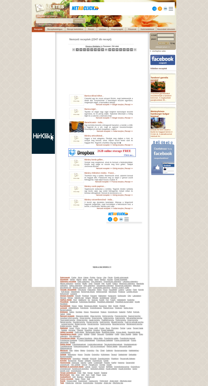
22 (124, 50)
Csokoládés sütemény (101, 288)
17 (106, 50)
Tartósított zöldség (97, 369)
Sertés (72, 280)
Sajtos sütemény (75, 286)
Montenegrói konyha (134, 324)
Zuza (104, 375)
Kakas (86, 278)
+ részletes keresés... (44, 24)
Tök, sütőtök (75, 365)
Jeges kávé (113, 381)
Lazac (129, 328)
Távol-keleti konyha (67, 320)
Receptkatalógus (54, 29)
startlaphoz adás (158, 51)
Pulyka (92, 278)
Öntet (102, 351)
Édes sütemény (84, 282)
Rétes (99, 290)
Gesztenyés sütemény (105, 286)
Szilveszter (122, 296)
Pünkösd (85, 296)
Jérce (80, 278)
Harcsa (84, 328)
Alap (71, 351)
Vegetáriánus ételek (68, 334)
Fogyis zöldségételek (87, 340)
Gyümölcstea (88, 383)
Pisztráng (115, 328)
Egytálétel (109, 334)
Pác (97, 351)
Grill (73, 377)
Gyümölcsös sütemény (112, 282)
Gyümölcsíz (135, 367)
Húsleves (118, 308)
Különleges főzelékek (87, 302)
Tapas (77, 379)
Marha (78, 280)
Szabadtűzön (65, 377)
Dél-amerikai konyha (134, 318)
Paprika (107, 363)
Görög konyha (118, 145)
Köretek (63, 361)
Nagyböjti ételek (134, 332)
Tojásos (103, 312)
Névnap (63, 298)
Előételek (64, 312)
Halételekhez (134, 351)
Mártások (64, 351)
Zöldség (88, 361)
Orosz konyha (85, 318)
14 (95, 50)
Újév (129, 296)
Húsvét (78, 296)
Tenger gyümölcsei (68, 373)
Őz (89, 300)
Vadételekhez (65, 353)
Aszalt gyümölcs (124, 369)
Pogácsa (121, 292)
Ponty (78, 328)
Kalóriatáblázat (147, 29)
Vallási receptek (66, 332)
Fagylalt (97, 284)
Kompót (102, 367)
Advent (88, 298)
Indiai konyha (118, 131)
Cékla (90, 363)
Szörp (134, 369)
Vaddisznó (82, 300)
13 (92, 50)
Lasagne (73, 294)
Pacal (98, 375)
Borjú (97, 280)
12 (88, 50)
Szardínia (88, 330)
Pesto (83, 379)
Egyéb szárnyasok (121, 278)
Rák (84, 373)
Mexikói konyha (117, 322)
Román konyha (92, 322)
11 (84, 50)
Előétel (86, 334)
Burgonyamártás (121, 351)
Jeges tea (107, 383)
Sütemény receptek (68, 282)
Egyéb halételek (107, 330)
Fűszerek (132, 29)
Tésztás (87, 355)
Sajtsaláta (132, 355)
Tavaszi (114, 355)
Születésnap (104, 298)
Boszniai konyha (118, 324)
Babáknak (74, 302)
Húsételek (64, 280)
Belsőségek (65, 375)
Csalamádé (98, 363)
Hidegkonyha (65, 359)
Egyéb (101, 300)
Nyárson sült (90, 377)
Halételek (64, 328)
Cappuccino (93, 381)
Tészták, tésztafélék (68, 290)
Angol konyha (132, 320)
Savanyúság (65, 363)
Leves (71, 328)
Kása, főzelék (126, 334)
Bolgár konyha (117, 105)
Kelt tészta (65, 292)
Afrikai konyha (82, 320)
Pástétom (115, 359)
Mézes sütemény (66, 284)
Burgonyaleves (66, 310)
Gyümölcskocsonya (121, 367)
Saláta (135, 334)
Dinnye (84, 365)
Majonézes (72, 355)
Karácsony (112, 296)
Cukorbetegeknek (79, 344)
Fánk (135, 290)
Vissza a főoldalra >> (94, 46)
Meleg (82, 351)
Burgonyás (72, 361)
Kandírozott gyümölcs (80, 369)
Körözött (93, 359)
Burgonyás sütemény (123, 286)
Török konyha (120, 320)
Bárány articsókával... (94, 136)
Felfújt (129, 312)
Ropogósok (94, 312)
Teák (62, 383)
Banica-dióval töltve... (94, 96)
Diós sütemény (89, 286)
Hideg (76, 351)
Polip (79, 373)
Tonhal (122, 328)
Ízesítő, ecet (65, 371)
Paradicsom (93, 365)
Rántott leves (108, 308)
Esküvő (113, 298)
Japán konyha (94, 320)
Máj (72, 375)
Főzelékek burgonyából (124, 302)
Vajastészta (75, 292)
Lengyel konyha (67, 324)
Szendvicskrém (104, 359)
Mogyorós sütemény (127, 284)
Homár (90, 373)
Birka (85, 280)
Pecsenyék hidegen (127, 359)
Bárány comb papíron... (95, 186)
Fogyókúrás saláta (111, 338)
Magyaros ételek (82, 316)
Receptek (38, 29)
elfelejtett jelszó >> (163, 47)
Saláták (64, 330)
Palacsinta (91, 290)
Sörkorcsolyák (101, 292)
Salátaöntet (122, 355)
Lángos (128, 290)
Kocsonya (103, 306)
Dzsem (94, 367)
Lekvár (87, 367)
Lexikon (102, 29)
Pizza (105, 290)
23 (128, 50)
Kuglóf (108, 284)
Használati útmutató (166, 29)
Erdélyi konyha (66, 326)
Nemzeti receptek (80, 39)
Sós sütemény (96, 282)
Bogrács (80, 377)
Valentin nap (79, 298)
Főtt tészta (82, 290)
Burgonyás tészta (88, 292)
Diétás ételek (65, 344)
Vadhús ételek (66, 300)
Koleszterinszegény (81, 346)
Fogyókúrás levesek (127, 338)
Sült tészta (113, 292)
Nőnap (70, 298)
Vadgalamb (121, 300)
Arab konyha (120, 318)
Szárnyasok (65, 278)
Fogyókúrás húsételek (68, 340)
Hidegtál (85, 359)
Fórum (91, 29)
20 (117, 50)
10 (81, 50)
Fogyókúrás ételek (67, 338)
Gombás (79, 312)
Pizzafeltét (113, 290)
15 (99, 50)
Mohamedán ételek (93, 332)
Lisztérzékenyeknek (95, 344)
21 (120, 50)
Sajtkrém (109, 351)
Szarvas (95, 300)
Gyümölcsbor (76, 371)
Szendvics (77, 359)
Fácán (110, 278)
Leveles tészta (132, 292)
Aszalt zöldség (111, 369)
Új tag (172, 43)
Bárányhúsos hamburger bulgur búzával (160, 113)
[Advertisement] (43, 75)
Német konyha (65, 322)
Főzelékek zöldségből (105, 302)
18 (110, 50)
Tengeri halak (138, 328)
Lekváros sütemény (130, 282)
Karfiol (113, 363)
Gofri (90, 288)
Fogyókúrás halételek (104, 340)
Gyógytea (98, 383)
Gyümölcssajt (65, 369)
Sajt (88, 379)
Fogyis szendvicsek (121, 340)
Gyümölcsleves (96, 308)
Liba (104, 278)
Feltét (117, 334)
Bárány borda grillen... (94, 159)
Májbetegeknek (66, 348)
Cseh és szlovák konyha (134, 322)
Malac (90, 280)
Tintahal (104, 373)
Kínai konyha (97, 318)
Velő (82, 375)
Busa (108, 328)
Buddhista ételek (108, 332)
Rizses (80, 361)
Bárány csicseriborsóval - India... (99, 199)
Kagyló (97, 373)
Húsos (74, 306)
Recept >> (129, 105)
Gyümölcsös (112, 312)
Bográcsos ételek (90, 306)
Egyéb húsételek (120, 280)
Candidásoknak (66, 346)
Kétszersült (64, 294)
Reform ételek (112, 346)
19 (113, 50)
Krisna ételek (121, 332)
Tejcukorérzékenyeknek (113, 344)
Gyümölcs (90, 351)
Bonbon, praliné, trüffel (120, 288)
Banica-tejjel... (90, 109)
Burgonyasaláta (66, 357)
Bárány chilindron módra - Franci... (100, 173)
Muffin (84, 284)
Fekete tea (70, 383)
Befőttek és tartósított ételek (71, 367)
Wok (110, 306)
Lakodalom (137, 296)
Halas (80, 306)
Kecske (110, 280)
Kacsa (99, 278)
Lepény (121, 290)
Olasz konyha (95, 316)
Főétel (93, 334)
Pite (103, 284)
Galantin (122, 312)
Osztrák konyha (79, 322)
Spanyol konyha (134, 316)
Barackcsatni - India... (94, 122)
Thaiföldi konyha (107, 320)
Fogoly (113, 300)
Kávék (62, 381)
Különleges (105, 355)
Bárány (103, 280)
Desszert (100, 334)
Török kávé (103, 381)
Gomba (102, 365)
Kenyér (141, 290)
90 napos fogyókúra (84, 338)
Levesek (63, 308)
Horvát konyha (93, 324)
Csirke (73, 278)
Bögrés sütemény (79, 288)
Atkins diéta (98, 338)
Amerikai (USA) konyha (69, 318)
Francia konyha (117, 182)
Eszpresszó (82, 381)
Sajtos (71, 312)
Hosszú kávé (72, 381)
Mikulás (95, 298)
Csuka (101, 328)
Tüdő (93, 375)
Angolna (96, 330)
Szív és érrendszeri (97, 346)
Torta (90, 284)
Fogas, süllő (93, 328)
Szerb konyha (105, 324)
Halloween (102, 296)
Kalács (115, 284)
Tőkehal (80, 330)
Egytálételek (65, 306)
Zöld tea (78, 383)
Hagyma (121, 363)
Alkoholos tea (118, 383)
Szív (87, 375)
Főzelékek (64, 302)
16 (102, 50)
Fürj (107, 300)
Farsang (93, 296)
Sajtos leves (128, 308)
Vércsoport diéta (125, 346)
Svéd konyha (105, 322)
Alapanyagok (117, 29)
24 (131, 50)
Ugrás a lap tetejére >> (102, 267)
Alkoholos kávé (125, 381)
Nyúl (75, 300)
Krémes (78, 284)
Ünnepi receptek (67, 296)
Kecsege (72, 330)
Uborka (83, 363)
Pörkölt (122, 306)
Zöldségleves (74, 308)
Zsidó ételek (79, 332)
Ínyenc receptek (66, 379)
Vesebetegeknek (130, 344)
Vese (78, 375)
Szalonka (130, 300)
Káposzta (75, 363)
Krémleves (84, 308)
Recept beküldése (75, 29)
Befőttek (109, 367)
